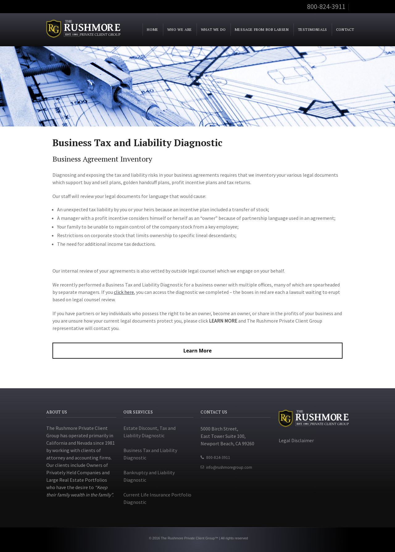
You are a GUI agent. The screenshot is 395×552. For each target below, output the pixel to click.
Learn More (197, 350)
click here (124, 292)
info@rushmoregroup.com (229, 467)
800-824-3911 (218, 457)
